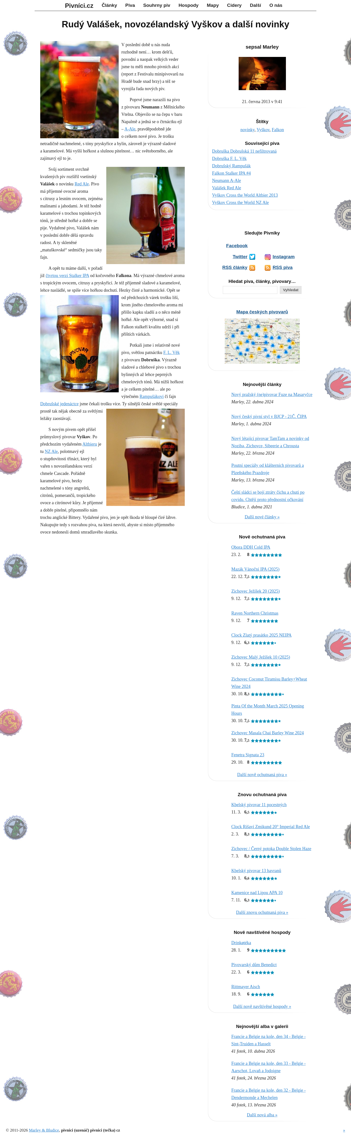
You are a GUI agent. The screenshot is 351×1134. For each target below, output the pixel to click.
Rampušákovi (151, 396)
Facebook (237, 245)
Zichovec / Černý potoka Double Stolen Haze (271, 848)
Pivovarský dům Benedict (254, 964)
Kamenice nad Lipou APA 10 (257, 892)
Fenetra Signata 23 (247, 754)
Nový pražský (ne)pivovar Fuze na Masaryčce (271, 394)
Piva (130, 5)
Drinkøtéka (241, 942)
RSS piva (282, 267)
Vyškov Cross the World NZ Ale (240, 202)
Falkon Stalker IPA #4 (231, 173)
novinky (247, 129)
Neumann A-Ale (226, 180)
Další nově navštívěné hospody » (262, 1006)
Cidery (234, 5)
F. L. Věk (171, 352)
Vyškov (263, 129)
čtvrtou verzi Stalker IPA (67, 275)
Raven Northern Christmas (254, 613)
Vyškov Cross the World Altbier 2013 (245, 195)
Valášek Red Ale (226, 187)
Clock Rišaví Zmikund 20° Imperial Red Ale (270, 826)
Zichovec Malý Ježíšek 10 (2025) (260, 657)
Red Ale (82, 184)
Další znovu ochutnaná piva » (262, 912)
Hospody (188, 5)
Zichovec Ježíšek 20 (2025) (255, 591)
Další (255, 5)
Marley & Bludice (44, 1130)
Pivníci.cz (79, 5)
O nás (275, 5)
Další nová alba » (262, 1115)
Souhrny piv (156, 5)
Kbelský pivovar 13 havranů (256, 870)
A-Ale (130, 129)
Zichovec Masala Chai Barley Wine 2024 (267, 732)
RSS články (234, 267)
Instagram (283, 256)
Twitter (240, 256)
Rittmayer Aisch (245, 986)
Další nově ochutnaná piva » (262, 774)
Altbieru (89, 444)
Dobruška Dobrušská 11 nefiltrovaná (244, 151)
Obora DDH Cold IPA (250, 547)
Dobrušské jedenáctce (59, 403)
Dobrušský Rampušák (231, 165)
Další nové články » (262, 516)
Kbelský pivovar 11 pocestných (259, 804)
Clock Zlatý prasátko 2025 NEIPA (261, 635)
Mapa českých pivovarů (262, 311)
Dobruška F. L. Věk (229, 158)
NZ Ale (51, 451)
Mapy (213, 5)
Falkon (278, 129)
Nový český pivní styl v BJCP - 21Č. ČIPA (269, 416)
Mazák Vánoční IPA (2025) (255, 569)
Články (109, 5)
